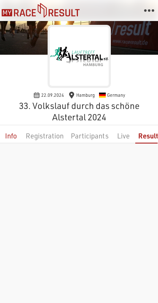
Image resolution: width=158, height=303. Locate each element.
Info (11, 135)
